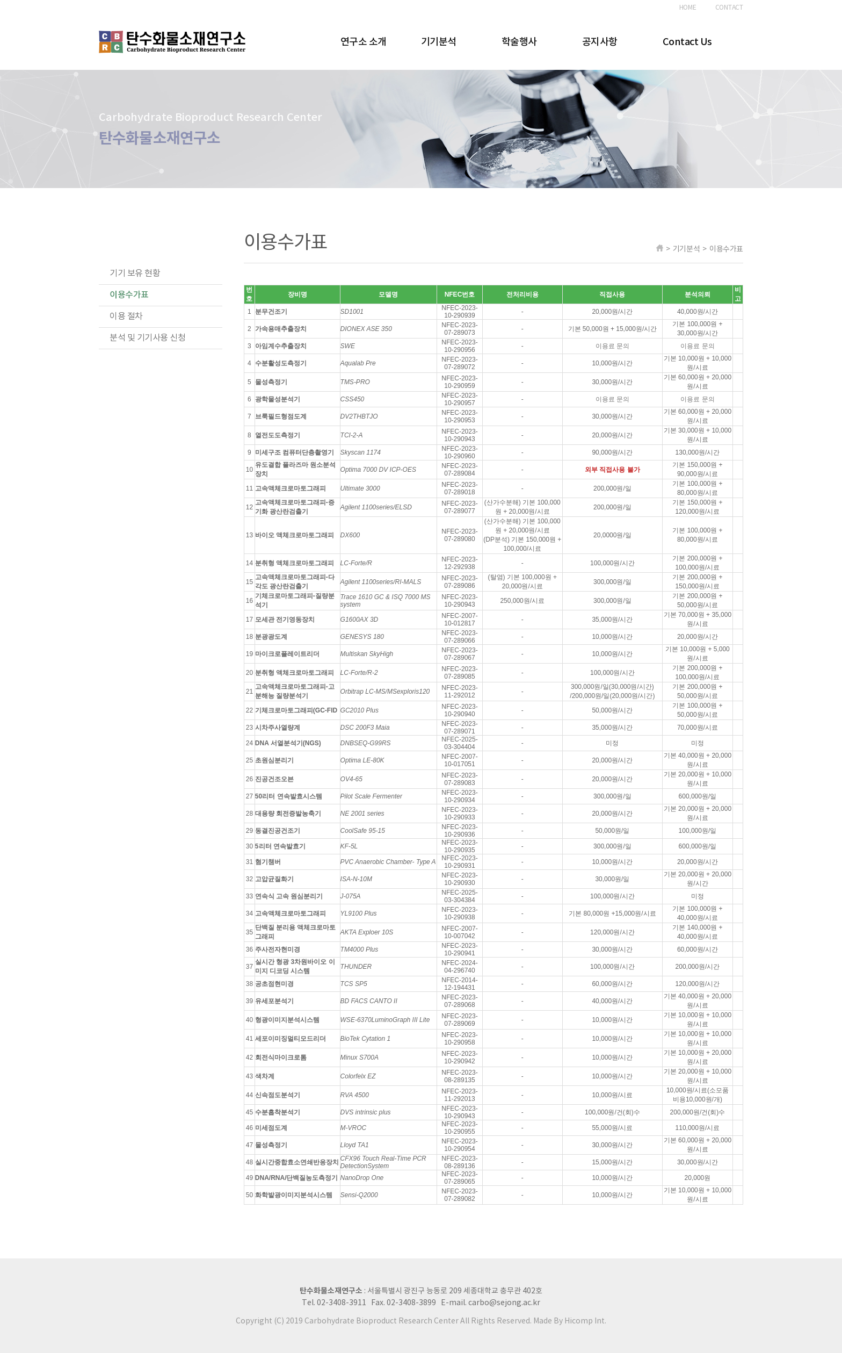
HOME (687, 7)
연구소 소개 (363, 42)
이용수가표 (129, 295)
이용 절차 (126, 316)
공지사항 (600, 42)
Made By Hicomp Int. (569, 1321)
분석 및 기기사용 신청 (147, 338)
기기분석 (438, 42)
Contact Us (687, 42)
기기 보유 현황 (135, 273)
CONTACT (729, 7)
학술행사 (519, 42)
